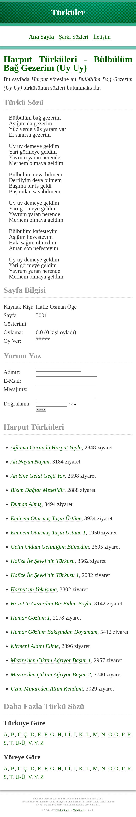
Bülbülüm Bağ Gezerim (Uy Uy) (68, 63)
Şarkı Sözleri (73, 37)
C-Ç (22, 737)
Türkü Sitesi (62, 812)
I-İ (67, 737)
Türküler (68, 12)
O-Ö (113, 737)
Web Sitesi (78, 812)
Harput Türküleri (40, 59)
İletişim (102, 37)
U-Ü (20, 745)
